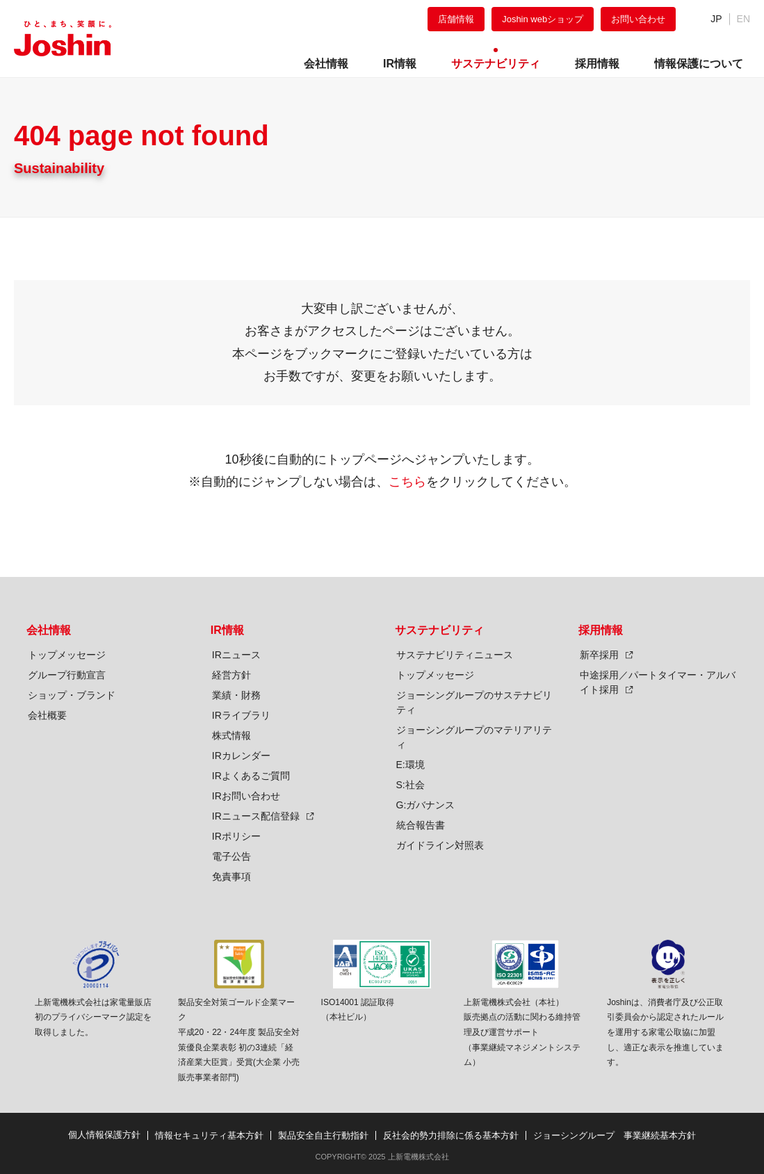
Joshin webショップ (542, 19)
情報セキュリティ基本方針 (209, 1135)
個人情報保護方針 (104, 1135)
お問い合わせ (638, 19)
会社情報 (48, 630)
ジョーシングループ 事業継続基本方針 (614, 1135)
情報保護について (698, 64)
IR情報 (227, 630)
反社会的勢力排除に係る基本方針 (451, 1135)
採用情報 (600, 630)
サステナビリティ (439, 630)
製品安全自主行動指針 (323, 1135)
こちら (407, 482)
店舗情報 (456, 19)
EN (743, 18)
